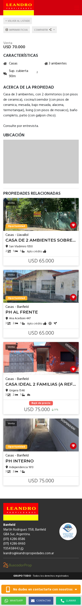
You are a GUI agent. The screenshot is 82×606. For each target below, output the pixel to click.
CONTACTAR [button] (41, 601)
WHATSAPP (14, 601)
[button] (76, 7)
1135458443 (13, 548)
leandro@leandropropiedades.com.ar (28, 553)
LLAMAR (68, 601)
